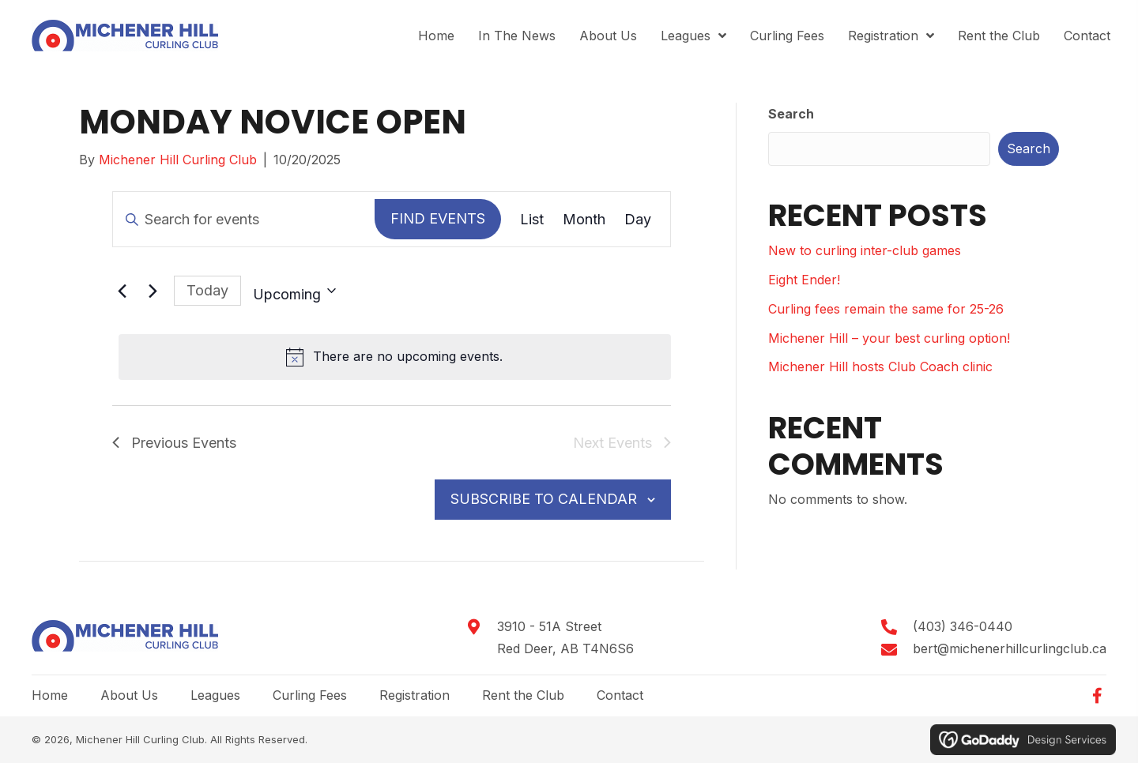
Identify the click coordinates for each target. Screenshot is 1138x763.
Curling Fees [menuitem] (310, 695)
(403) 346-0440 (962, 626)
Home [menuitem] (50, 695)
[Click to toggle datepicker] (294, 290)
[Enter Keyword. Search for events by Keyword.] (244, 219)
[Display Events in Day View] (637, 219)
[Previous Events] (121, 290)
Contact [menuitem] (620, 695)
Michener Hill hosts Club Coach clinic (880, 366)
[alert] (395, 357)
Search (791, 114)
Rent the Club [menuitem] (523, 695)
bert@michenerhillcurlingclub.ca (1009, 648)
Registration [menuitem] (414, 695)
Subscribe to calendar (543, 498)
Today (207, 290)
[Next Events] (152, 290)
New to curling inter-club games (864, 250)
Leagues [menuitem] (215, 695)
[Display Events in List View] (532, 219)
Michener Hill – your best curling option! (889, 338)
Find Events (437, 218)
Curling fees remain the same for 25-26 (886, 309)
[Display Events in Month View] (584, 219)
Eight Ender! (804, 280)
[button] (1096, 695)
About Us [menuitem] (129, 695)
